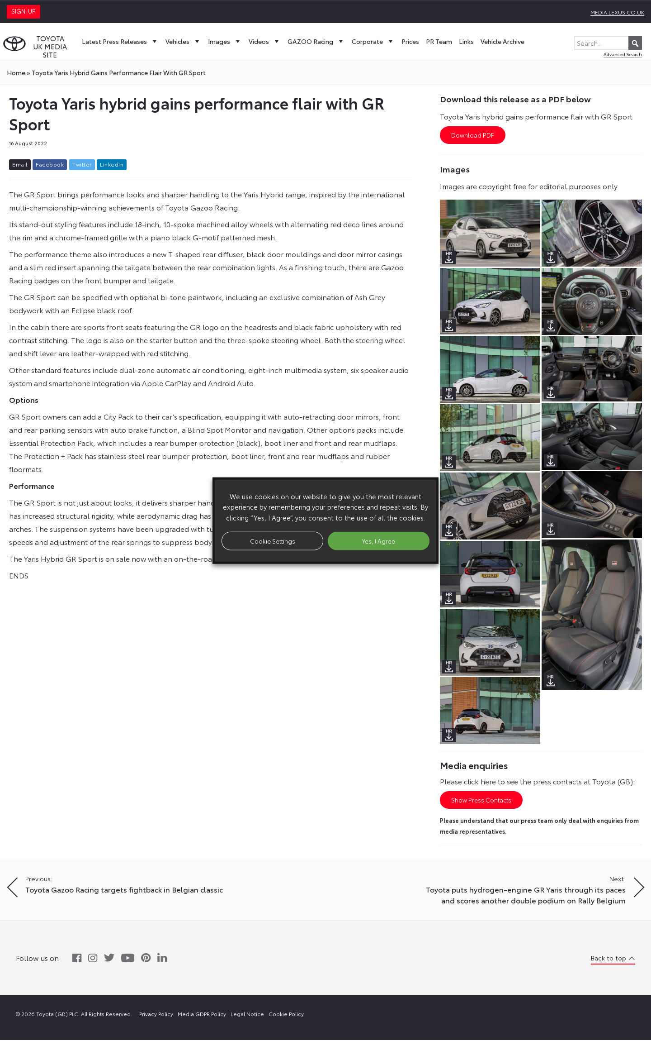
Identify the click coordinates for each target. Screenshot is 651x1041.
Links (466, 41)
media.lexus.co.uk (617, 12)
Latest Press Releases (120, 41)
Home (16, 72)
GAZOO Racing (316, 41)
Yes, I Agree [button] (378, 540)
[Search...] (608, 43)
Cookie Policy (286, 1014)
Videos (265, 41)
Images (225, 41)
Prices (410, 41)
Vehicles (183, 41)
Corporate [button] (373, 41)
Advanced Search (623, 54)
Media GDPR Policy (202, 1014)
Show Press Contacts (481, 801)
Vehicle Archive (502, 41)
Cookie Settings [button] (272, 540)
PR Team (439, 41)
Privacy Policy (156, 1014)
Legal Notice (247, 1014)
